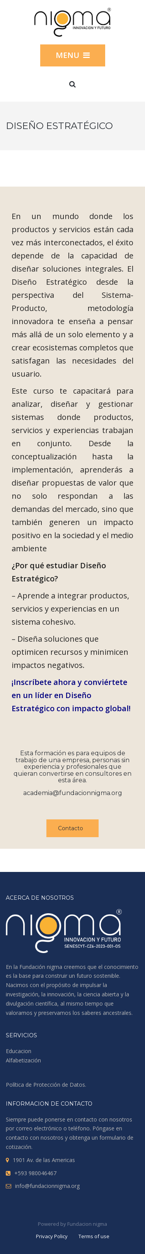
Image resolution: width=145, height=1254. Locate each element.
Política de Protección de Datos (45, 1084)
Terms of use (93, 1236)
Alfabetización (23, 1060)
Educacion (18, 1051)
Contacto (70, 828)
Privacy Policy (52, 1236)
